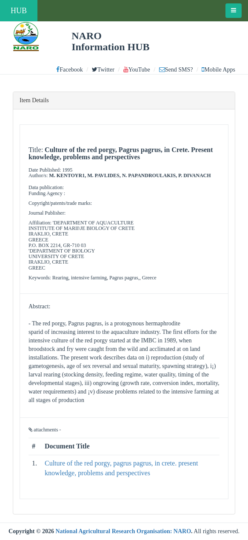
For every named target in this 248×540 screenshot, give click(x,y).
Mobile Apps (218, 69)
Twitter (103, 69)
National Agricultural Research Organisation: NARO (123, 531)
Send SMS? (176, 69)
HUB (19, 10)
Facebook (69, 69)
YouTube (136, 69)
